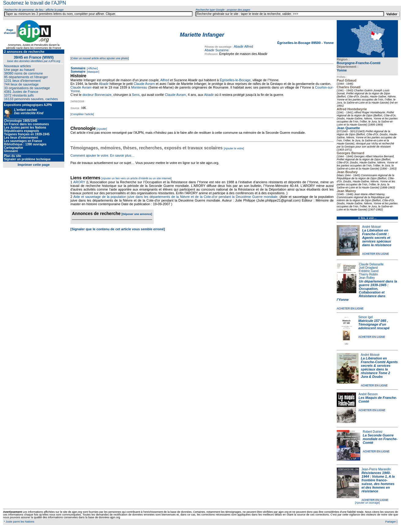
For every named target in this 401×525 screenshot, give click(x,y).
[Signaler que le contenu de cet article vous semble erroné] (117, 229)
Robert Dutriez (372, 431)
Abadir (104, 84)
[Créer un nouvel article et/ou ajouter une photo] (99, 58)
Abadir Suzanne (217, 50)
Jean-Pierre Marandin (376, 469)
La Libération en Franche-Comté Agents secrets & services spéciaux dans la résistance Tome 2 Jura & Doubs (379, 367)
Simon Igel (365, 317)
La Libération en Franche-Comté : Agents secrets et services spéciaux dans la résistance (376, 237)
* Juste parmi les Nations (18, 521)
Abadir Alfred (243, 46)
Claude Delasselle (371, 264)
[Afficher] (92, 68)
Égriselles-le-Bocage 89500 (299, 43)
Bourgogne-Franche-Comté (358, 63)
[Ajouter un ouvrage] (367, 502)
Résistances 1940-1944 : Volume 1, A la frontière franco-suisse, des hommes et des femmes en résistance (378, 482)
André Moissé (371, 226)
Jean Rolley (367, 277)
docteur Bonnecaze (96, 95)
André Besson (368, 394)
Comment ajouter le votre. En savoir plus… (102, 155)
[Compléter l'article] (82, 114)
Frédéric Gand (368, 271)
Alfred (164, 80)
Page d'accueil (10, 31)
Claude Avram (144, 84)
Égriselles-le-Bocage (235, 80)
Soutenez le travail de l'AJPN (34, 2)
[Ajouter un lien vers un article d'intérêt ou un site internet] (136, 178)
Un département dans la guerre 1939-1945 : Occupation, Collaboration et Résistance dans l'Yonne (367, 290)
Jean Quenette (348, 128)
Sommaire (78, 68)
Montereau (139, 87)
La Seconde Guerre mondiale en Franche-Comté (380, 438)
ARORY (79, 182)
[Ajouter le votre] (234, 148)
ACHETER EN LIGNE (375, 253)
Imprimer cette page (34, 164)
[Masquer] (92, 71)
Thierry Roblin (368, 274)
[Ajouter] (102, 128)
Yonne (342, 70)
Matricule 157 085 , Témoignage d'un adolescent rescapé (374, 324)
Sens (136, 95)
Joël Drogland (368, 267)
